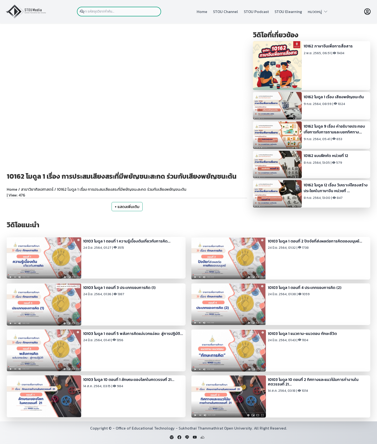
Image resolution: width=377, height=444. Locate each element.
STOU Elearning (288, 11)
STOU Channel (225, 11)
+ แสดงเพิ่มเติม (127, 206)
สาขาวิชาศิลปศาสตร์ (37, 189)
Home (202, 11)
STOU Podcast (256, 11)
